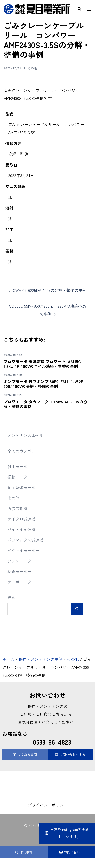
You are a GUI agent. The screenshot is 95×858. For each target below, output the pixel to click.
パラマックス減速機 (25, 540)
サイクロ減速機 (21, 519)
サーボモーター (21, 582)
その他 (32, 68)
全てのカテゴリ (21, 451)
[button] (79, 9)
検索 (11, 597)
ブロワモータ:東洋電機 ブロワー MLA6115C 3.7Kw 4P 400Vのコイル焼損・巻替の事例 (42, 363)
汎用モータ (17, 466)
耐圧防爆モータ (21, 487)
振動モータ (17, 477)
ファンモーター (21, 561)
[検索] (77, 609)
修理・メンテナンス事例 (41, 659)
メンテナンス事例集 (25, 435)
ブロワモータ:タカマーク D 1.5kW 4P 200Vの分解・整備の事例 (45, 404)
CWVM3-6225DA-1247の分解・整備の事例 (49, 290)
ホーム (8, 659)
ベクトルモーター (23, 550)
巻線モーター (19, 571)
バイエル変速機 (21, 529)
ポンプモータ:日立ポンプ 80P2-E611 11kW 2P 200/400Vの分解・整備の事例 (43, 383)
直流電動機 (17, 508)
